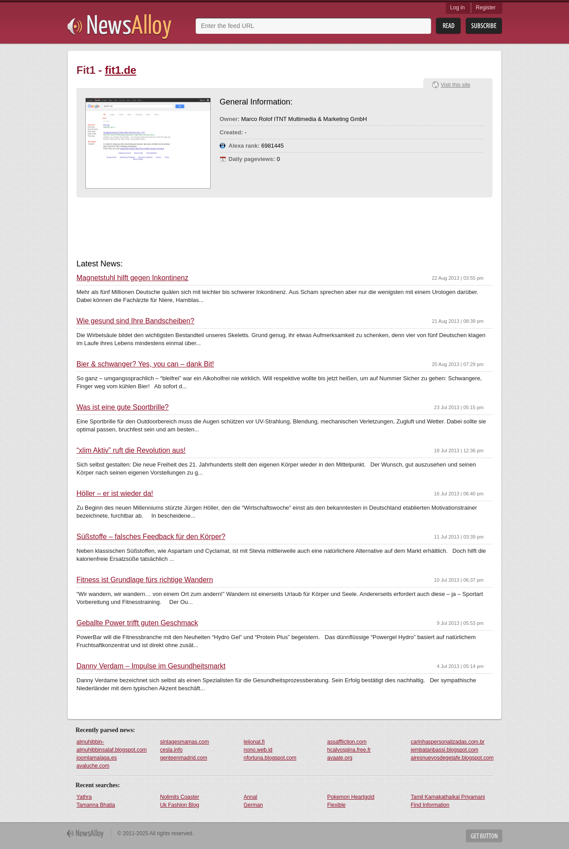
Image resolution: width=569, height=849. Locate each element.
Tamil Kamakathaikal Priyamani (448, 797)
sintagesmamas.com (184, 742)
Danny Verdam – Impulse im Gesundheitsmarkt (150, 666)
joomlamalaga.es (96, 758)
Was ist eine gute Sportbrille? (122, 407)
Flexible (336, 805)
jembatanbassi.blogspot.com (444, 750)
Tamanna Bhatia (95, 805)
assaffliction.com (346, 742)
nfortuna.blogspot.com (270, 758)
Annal (250, 797)
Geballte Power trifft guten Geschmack (137, 623)
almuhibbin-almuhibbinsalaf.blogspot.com (111, 746)
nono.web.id (258, 750)
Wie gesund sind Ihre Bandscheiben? (135, 321)
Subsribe (483, 26)
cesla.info (171, 750)
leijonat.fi (254, 742)
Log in (457, 7)
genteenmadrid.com (183, 758)
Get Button (484, 835)
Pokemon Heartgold (350, 797)
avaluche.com (92, 766)
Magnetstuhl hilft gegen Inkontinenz (132, 278)
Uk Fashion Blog (179, 805)
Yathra (84, 797)
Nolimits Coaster (179, 797)
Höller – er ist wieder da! (114, 493)
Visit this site (455, 85)
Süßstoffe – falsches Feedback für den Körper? (150, 536)
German (253, 805)
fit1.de (120, 70)
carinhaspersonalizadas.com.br (448, 742)
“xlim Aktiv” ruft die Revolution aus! (130, 450)
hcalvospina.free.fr (349, 750)
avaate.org (340, 758)
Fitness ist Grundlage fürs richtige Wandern (144, 579)
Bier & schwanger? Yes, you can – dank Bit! (145, 364)
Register (486, 7)
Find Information (430, 805)
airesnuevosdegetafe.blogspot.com (452, 758)
